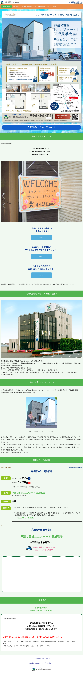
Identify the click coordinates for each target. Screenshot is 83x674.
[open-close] (41, 237)
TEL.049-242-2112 (25, 518)
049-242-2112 (20, 646)
